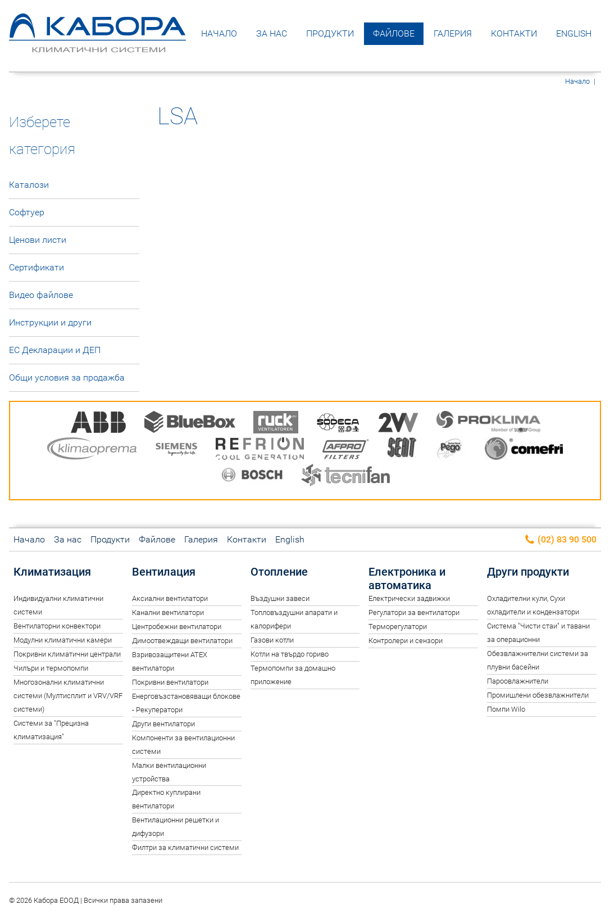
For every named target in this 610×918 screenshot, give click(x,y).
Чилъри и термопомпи (50, 668)
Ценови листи (37, 239)
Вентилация (163, 571)
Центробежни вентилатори (176, 626)
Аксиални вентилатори (170, 598)
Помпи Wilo (506, 709)
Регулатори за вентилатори (413, 612)
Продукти (330, 33)
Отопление (279, 571)
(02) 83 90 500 (560, 540)
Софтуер (26, 212)
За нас (271, 33)
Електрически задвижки (409, 598)
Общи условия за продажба (67, 377)
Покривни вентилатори (170, 682)
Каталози (29, 184)
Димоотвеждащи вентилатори (182, 640)
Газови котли (272, 640)
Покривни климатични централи (67, 654)
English (573, 33)
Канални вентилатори (168, 612)
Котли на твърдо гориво (290, 654)
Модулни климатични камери (62, 640)
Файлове (394, 33)
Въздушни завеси (280, 598)
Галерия (453, 33)
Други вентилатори (163, 724)
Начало (219, 33)
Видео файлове (41, 295)
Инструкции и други (50, 322)
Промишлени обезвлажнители (538, 695)
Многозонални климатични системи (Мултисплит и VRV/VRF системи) (67, 695)
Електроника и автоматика (406, 578)
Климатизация (52, 571)
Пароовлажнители (517, 681)
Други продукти (528, 571)
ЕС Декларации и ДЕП (55, 350)
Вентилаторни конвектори (57, 626)
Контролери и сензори (405, 640)
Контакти (514, 33)
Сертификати (36, 267)
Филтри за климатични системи (185, 847)
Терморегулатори (397, 626)
